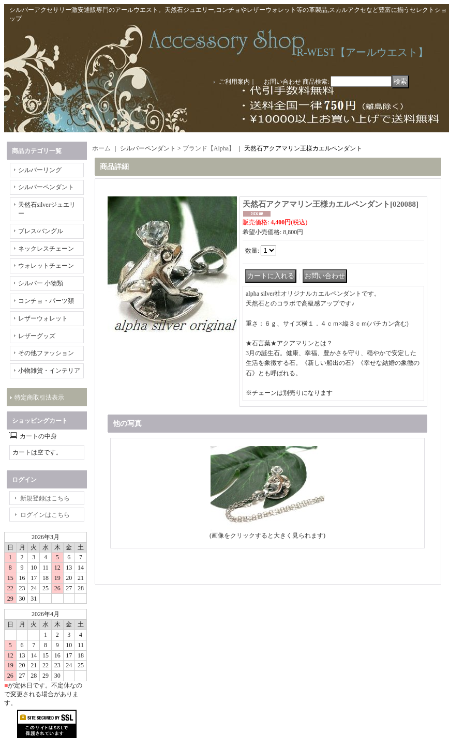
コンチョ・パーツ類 (46, 300)
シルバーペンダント (46, 187)
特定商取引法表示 (39, 397)
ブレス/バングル (40, 231)
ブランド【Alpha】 (209, 148)
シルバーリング (40, 170)
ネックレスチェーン (46, 248)
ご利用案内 (234, 81)
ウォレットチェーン (46, 265)
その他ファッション (46, 353)
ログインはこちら (45, 514)
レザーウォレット (43, 318)
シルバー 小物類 (40, 283)
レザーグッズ (36, 336)
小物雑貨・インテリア (49, 370)
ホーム (101, 148)
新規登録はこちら (45, 498)
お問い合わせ (282, 81)
